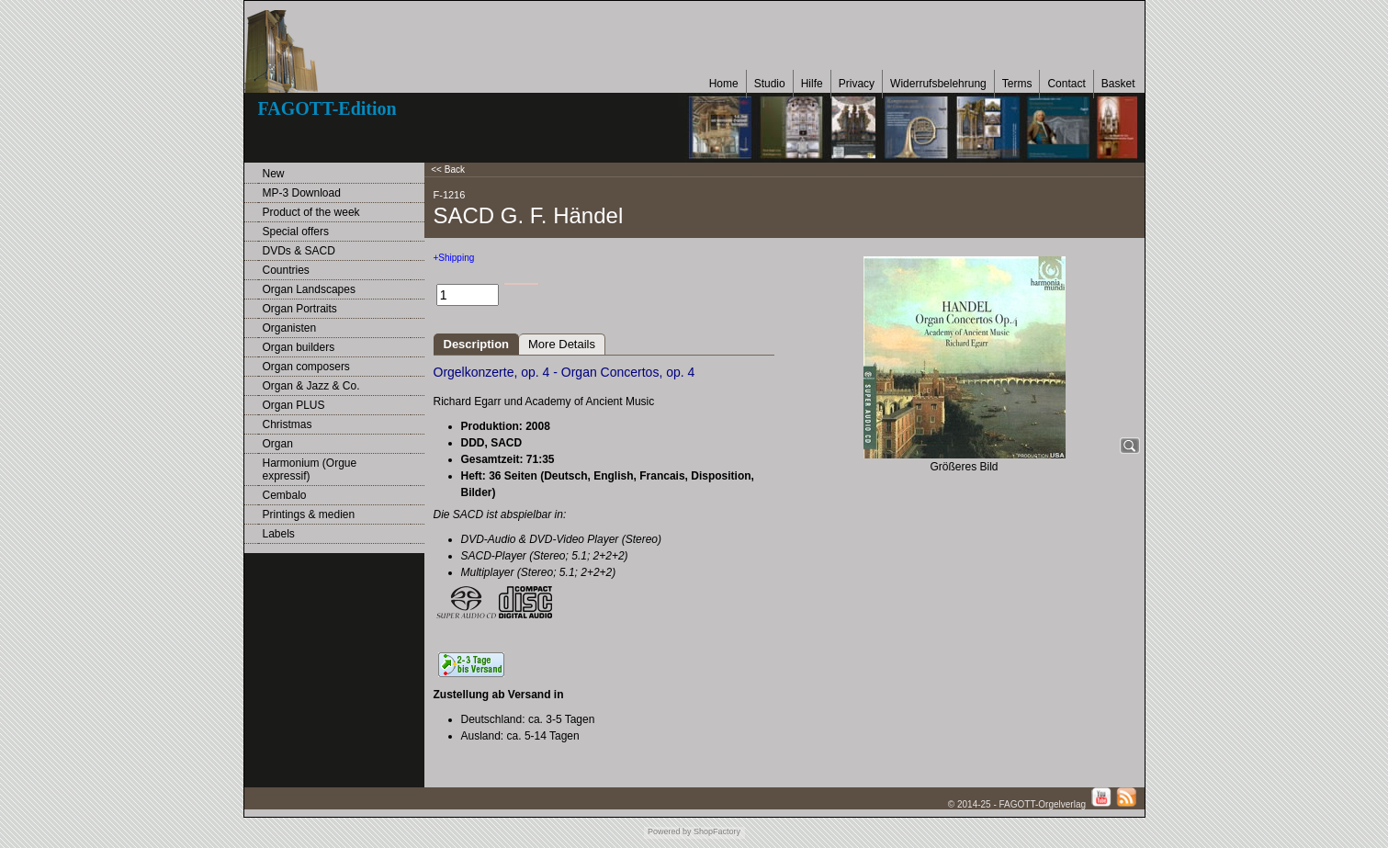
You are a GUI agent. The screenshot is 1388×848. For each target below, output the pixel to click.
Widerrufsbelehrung (938, 83)
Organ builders (299, 347)
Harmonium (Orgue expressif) (310, 469)
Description (477, 344)
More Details (561, 344)
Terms (1017, 83)
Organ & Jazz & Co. (311, 385)
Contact (1066, 83)
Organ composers (306, 366)
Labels (279, 533)
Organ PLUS (294, 405)
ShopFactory (716, 831)
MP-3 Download (302, 193)
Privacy (857, 83)
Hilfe (812, 83)
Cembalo (285, 495)
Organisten (290, 328)
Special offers (296, 231)
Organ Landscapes (309, 289)
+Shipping (454, 258)
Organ (278, 443)
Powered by (670, 831)
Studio (769, 83)
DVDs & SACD (299, 250)
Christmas (287, 424)
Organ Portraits (300, 308)
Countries (286, 270)
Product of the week (311, 212)
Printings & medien (309, 514)
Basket (1118, 83)
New (274, 173)
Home (724, 83)
